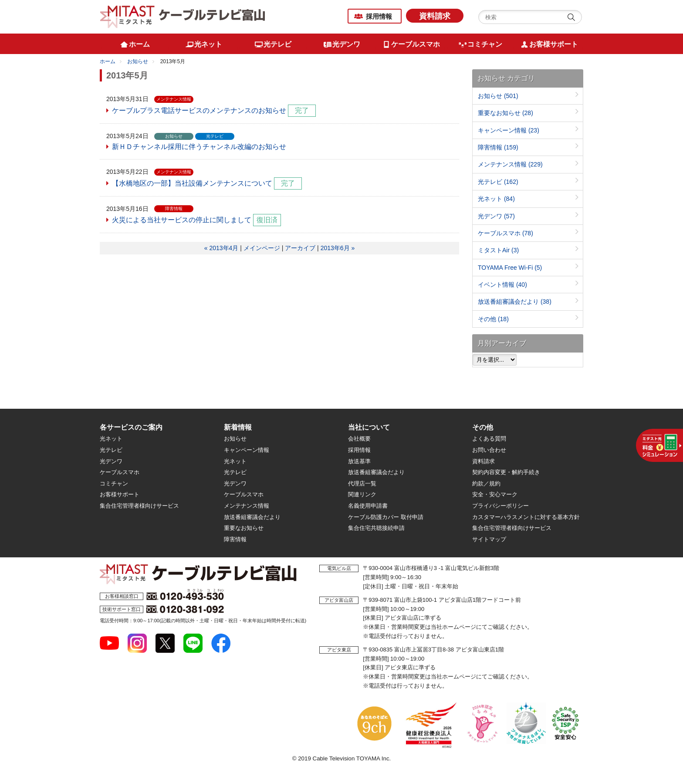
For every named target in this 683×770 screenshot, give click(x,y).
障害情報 (498, 147)
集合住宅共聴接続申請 (376, 528)
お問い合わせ (489, 450)
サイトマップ (489, 539)
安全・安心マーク (494, 494)
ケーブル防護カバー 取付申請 (385, 517)
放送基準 (359, 461)
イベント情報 (502, 284)
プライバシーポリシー (500, 505)
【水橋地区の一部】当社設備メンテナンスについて (192, 183)
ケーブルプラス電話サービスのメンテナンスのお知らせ (199, 110)
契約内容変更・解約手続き (506, 472)
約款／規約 (486, 483)
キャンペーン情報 (508, 130)
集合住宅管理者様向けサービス (139, 505)
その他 (493, 318)
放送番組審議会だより (514, 301)
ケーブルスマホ (505, 233)
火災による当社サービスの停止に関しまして (181, 220)
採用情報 (379, 16)
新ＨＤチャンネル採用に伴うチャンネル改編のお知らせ (199, 146)
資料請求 (434, 16)
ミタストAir (498, 250)
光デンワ (496, 216)
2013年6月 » (338, 247)
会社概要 (359, 438)
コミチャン (114, 483)
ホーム (107, 61)
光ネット (496, 198)
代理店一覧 (362, 483)
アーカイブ (300, 247)
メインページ (261, 247)
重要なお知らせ (505, 112)
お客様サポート (119, 494)
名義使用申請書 (368, 505)
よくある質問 (489, 438)
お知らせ (137, 61)
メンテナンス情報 (510, 164)
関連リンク (362, 494)
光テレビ (498, 181)
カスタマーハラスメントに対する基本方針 (526, 517)
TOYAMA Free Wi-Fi (510, 267)
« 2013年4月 (221, 247)
